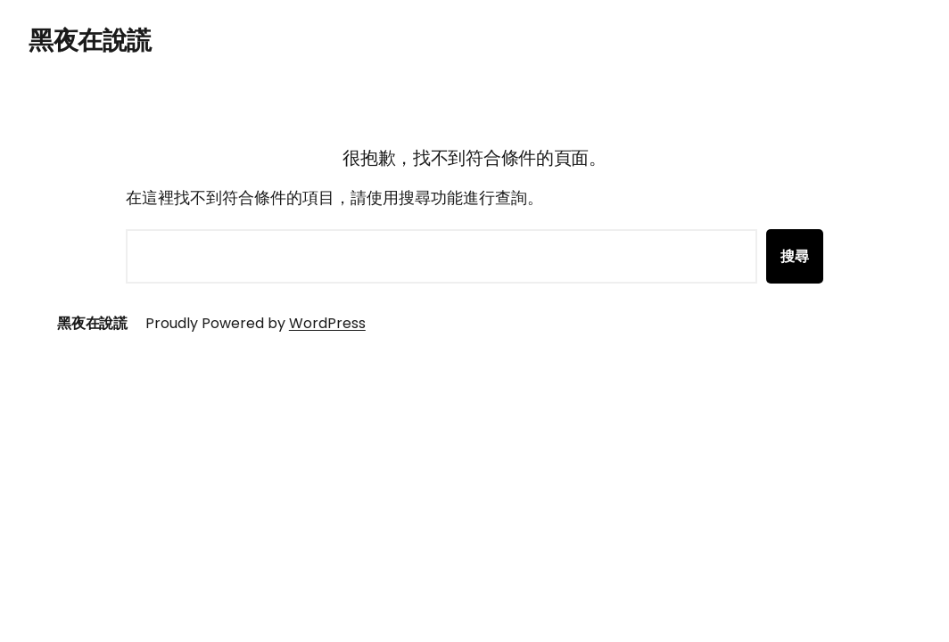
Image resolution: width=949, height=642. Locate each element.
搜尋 (794, 256)
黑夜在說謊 (90, 40)
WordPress (327, 323)
